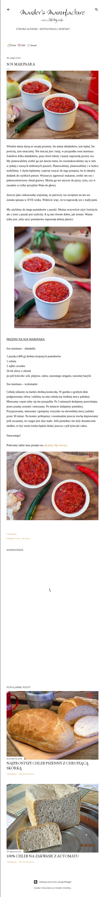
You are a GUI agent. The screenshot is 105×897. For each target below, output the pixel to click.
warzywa (25, 538)
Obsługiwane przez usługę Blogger (52, 882)
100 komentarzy (26, 862)
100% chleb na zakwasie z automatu (43, 855)
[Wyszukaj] (96, 9)
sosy (18, 538)
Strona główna (27, 29)
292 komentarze (26, 774)
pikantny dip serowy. (56, 445)
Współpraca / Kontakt (54, 29)
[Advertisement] (52, 656)
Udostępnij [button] (11, 534)
